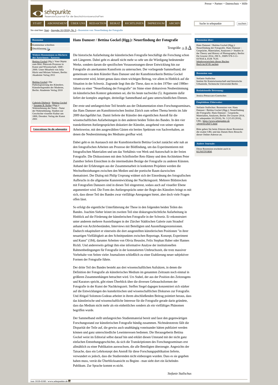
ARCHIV (174, 23)
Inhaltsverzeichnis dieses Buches (212, 61)
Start (46, 30)
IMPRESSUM (156, 23)
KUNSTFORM (204, 151)
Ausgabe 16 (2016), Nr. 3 (63, 30)
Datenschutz (232, 3)
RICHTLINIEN (134, 23)
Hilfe (244, 3)
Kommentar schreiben (43, 44)
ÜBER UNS (78, 23)
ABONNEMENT (57, 23)
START (37, 23)
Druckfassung (41, 49)
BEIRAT (115, 23)
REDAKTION (97, 23)
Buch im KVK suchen (207, 64)
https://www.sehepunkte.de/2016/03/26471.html (213, 122)
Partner (219, 3)
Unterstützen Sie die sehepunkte (50, 129)
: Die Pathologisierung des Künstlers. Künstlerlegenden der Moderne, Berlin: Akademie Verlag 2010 (48, 86)
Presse (208, 3)
